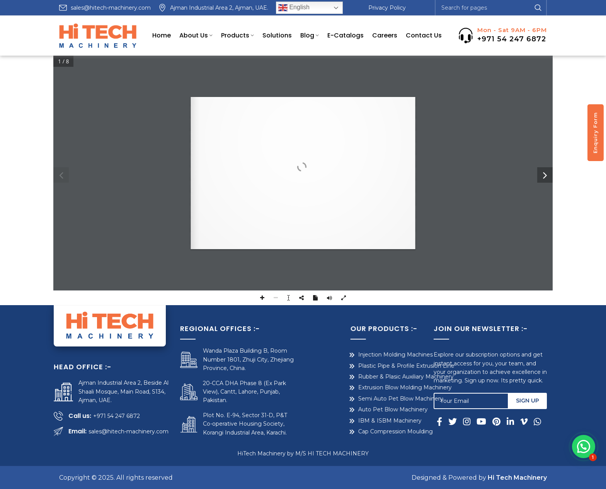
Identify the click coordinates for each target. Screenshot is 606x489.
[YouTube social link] (481, 421)
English (294, 7)
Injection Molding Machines (354, 354)
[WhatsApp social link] (537, 421)
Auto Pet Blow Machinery (351, 409)
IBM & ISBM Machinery (348, 420)
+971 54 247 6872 (511, 39)
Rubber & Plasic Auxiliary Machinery (364, 376)
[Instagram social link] (466, 421)
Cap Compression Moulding (354, 431)
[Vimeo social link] (524, 421)
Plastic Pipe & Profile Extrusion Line (365, 365)
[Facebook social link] (441, 421)
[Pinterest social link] (496, 421)
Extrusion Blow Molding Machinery (363, 387)
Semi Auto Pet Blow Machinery (359, 398)
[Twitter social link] (452, 421)
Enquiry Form (595, 132)
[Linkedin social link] (510, 421)
